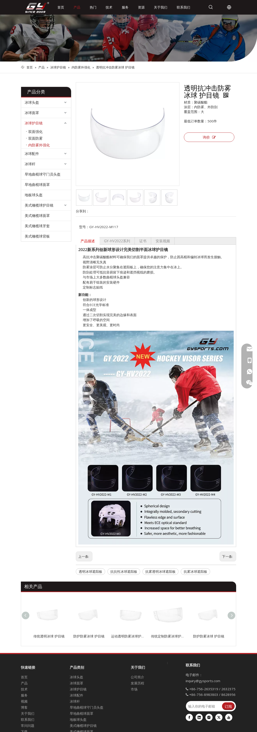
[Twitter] (218, 717)
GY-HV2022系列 (117, 240)
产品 (24, 683)
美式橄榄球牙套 (37, 225)
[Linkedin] (199, 717)
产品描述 (88, 240)
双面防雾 (35, 138)
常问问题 (27, 725)
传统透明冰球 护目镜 (49, 636)
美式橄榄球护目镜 (39, 205)
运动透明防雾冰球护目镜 (128, 636)
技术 (24, 689)
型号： (84, 227)
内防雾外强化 (39, 145)
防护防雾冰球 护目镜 (89, 636)
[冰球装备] (128, 38)
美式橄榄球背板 (37, 236)
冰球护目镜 (34, 123)
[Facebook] (189, 717)
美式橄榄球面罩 (37, 215)
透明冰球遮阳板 (90, 571)
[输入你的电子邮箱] (204, 706)
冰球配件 (32, 153)
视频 (24, 701)
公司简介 (137, 677)
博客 (24, 707)
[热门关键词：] (211, 7)
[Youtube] (228, 717)
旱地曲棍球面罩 (37, 184)
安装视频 (163, 240)
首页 (24, 677)
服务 (24, 695)
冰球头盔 (32, 102)
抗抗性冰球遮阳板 (123, 571)
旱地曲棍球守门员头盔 (43, 174)
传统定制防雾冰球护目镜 (168, 636)
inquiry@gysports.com (203, 681)
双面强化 (35, 131)
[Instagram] (209, 717)
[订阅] (228, 706)
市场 (134, 689)
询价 (209, 137)
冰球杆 (30, 163)
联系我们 (27, 719)
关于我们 (27, 713)
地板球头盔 (34, 194)
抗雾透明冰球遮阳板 (160, 571)
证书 (142, 240)
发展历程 (137, 683)
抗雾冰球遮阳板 (195, 571)
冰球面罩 (32, 112)
